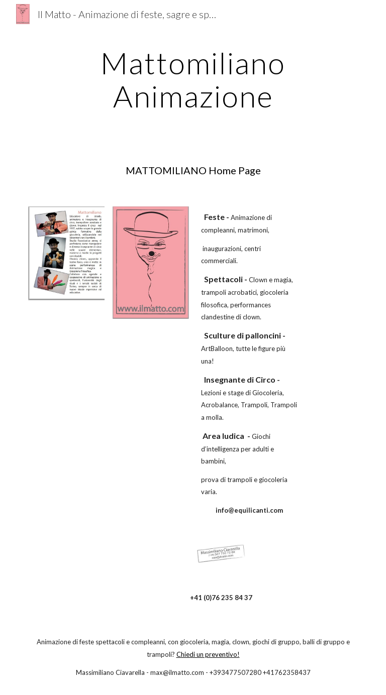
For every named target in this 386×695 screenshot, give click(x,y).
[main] (192, 79)
